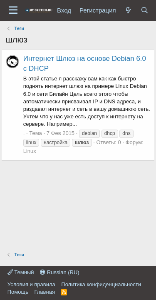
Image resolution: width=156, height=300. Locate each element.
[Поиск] (144, 10)
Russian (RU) (59, 272)
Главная (44, 292)
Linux (29, 151)
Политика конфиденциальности (101, 284)
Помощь (17, 292)
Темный (20, 272)
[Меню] (13, 10)
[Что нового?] (128, 10)
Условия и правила (31, 284)
